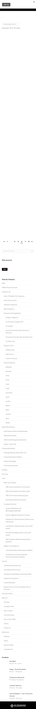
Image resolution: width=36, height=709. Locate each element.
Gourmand (9, 393)
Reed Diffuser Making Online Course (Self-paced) (18, 534)
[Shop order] (11, 24)
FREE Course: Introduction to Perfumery (18, 487)
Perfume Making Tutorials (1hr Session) (18, 515)
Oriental (8, 414)
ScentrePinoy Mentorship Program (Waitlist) (19, 550)
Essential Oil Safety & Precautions (16, 500)
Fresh (7, 384)
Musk (7, 410)
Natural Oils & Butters (8, 427)
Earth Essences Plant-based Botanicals (15, 431)
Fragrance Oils (6, 292)
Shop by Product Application (12, 313)
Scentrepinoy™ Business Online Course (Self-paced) (19, 527)
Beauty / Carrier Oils (10, 444)
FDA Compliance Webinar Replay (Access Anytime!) (18, 541)
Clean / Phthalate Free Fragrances (14, 296)
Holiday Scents (10, 350)
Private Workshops (9, 582)
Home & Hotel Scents (10, 300)
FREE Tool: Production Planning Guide (17, 495)
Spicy (7, 418)
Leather (8, 401)
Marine (8, 405)
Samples (4, 470)
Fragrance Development (11, 578)
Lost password (8, 649)
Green (7, 397)
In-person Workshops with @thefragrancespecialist (13, 510)
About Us (4, 598)
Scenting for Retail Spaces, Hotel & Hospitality (17, 574)
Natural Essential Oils (10, 435)
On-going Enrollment (10, 504)
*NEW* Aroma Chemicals (9, 287)
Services (4, 561)
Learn (3, 478)
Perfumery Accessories (11, 465)
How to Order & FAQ (10, 619)
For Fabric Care (10, 341)
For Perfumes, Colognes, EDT (14, 322)
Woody (8, 423)
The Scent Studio (9, 615)
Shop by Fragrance (9, 363)
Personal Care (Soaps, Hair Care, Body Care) (19, 337)
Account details (8, 645)
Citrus (7, 375)
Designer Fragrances (12, 317)
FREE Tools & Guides (10, 482)
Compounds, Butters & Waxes (13, 457)
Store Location (8, 611)
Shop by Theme (8, 345)
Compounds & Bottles (8, 448)
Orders (6, 641)
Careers (6, 623)
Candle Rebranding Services (12, 565)
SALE (3, 283)
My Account (5, 632)
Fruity (7, 388)
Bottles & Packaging (10, 461)
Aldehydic (9, 367)
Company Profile (9, 606)
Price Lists (5, 474)
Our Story (7, 602)
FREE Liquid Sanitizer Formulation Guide (18, 491)
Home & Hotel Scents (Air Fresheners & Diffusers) (17, 332)
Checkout (7, 636)
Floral (7, 380)
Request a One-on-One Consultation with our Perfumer (17, 588)
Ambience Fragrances (10, 304)
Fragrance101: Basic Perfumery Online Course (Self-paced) (20, 521)
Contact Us (7, 628)
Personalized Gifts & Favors (12, 570)
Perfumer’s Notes (7, 593)
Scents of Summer (11, 358)
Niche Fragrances (9, 309)
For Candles (9, 326)
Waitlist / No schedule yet (11, 546)
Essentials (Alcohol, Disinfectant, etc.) (15, 453)
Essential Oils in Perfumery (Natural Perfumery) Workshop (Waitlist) (16, 556)
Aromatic (8, 371)
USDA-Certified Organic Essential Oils (15, 440)
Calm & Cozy (9, 354)
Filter (4, 269)
